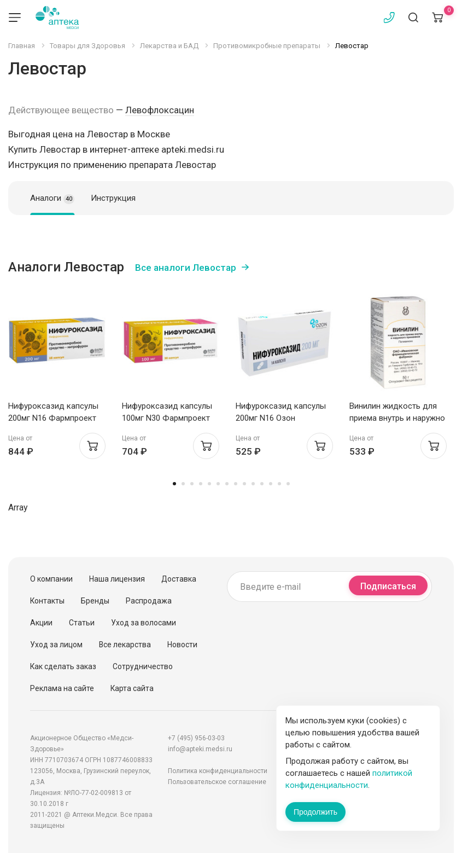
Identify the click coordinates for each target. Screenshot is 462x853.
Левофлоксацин (159, 110)
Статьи (82, 622)
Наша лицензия (117, 579)
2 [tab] (183, 483)
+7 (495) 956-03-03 (196, 738)
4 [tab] (200, 483)
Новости (182, 644)
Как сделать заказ (63, 666)
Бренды (95, 600)
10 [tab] (253, 483)
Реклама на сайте (62, 688)
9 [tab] (244, 483)
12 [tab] (270, 483)
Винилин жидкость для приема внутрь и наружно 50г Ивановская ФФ (397, 418)
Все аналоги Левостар (185, 267)
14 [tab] (288, 483)
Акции (41, 622)
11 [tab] (262, 483)
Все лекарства (125, 644)
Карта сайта (132, 688)
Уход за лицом (56, 644)
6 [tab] (218, 483)
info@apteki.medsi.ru (200, 749)
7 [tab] (227, 483)
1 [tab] (174, 483)
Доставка (178, 579)
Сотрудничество (143, 666)
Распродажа (149, 600)
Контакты (47, 600)
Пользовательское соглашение (217, 782)
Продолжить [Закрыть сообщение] (315, 812)
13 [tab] (279, 483)
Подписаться (388, 586)
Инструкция (113, 198)
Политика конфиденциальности (217, 771)
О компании (51, 579)
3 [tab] (192, 483)
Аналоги (52, 198)
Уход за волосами (143, 622)
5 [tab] (209, 483)
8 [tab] (235, 483)
